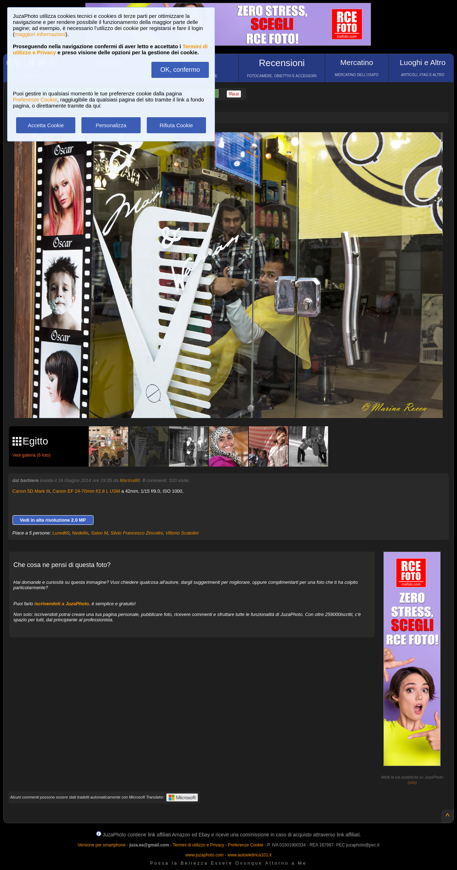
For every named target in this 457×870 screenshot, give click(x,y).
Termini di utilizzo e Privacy (198, 844)
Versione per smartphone (101, 844)
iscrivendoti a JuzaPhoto (61, 603)
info (412, 782)
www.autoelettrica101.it (249, 854)
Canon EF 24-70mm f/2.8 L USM (86, 491)
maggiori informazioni (40, 34)
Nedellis (80, 533)
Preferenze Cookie (35, 99)
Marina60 (130, 480)
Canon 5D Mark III (31, 491)
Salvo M (99, 533)
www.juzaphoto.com (205, 854)
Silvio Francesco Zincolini (136, 533)
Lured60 (61, 533)
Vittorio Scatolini (182, 533)
